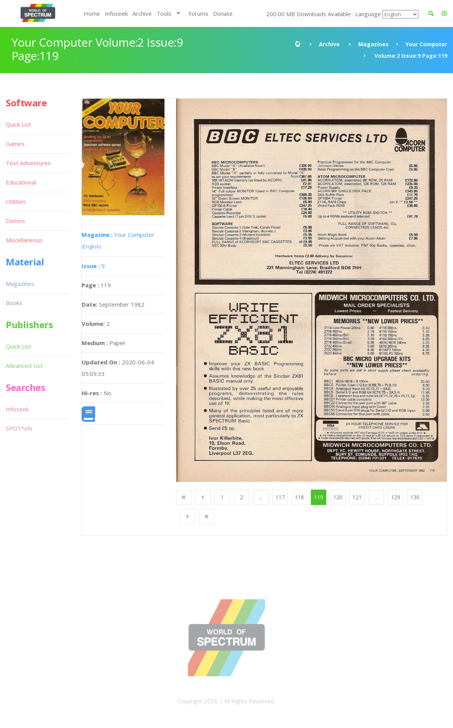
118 (299, 497)
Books (14, 303)
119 (318, 497)
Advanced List (24, 365)
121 (357, 497)
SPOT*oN (19, 428)
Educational (21, 182)
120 (337, 497)
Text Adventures (28, 163)
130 (414, 497)
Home (92, 13)
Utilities (16, 201)
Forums (198, 13)
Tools (163, 13)
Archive (142, 13)
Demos (15, 221)
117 (280, 497)
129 (395, 497)
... (260, 497)
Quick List (18, 124)
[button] (444, 13)
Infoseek (116, 13)
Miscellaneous (24, 240)
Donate (223, 13)
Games (15, 144)
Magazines (373, 44)
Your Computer (426, 44)
